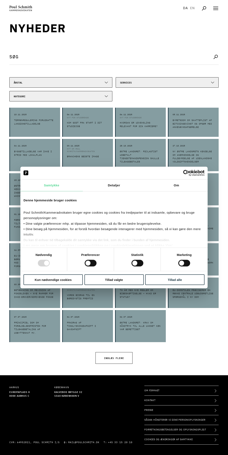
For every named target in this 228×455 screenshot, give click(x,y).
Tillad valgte (114, 280)
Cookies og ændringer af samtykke (168, 439)
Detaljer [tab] (114, 185)
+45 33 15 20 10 (120, 442)
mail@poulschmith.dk (83, 442)
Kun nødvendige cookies (53, 280)
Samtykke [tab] (51, 185)
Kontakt (150, 400)
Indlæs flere (114, 358)
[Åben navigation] (216, 8)
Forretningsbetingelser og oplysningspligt (175, 430)
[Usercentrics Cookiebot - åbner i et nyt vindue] (186, 173)
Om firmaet (152, 390)
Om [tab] (176, 185)
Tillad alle (175, 280)
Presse (148, 410)
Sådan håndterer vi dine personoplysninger (175, 420)
